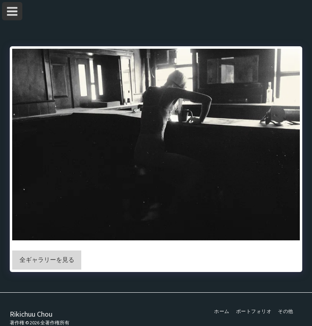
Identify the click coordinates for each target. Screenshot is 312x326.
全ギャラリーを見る (47, 259)
